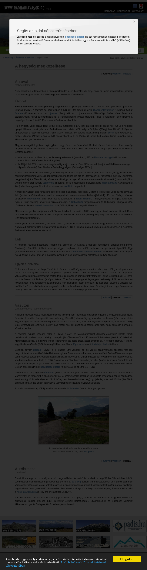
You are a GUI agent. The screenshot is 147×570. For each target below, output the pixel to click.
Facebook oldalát (74, 37)
